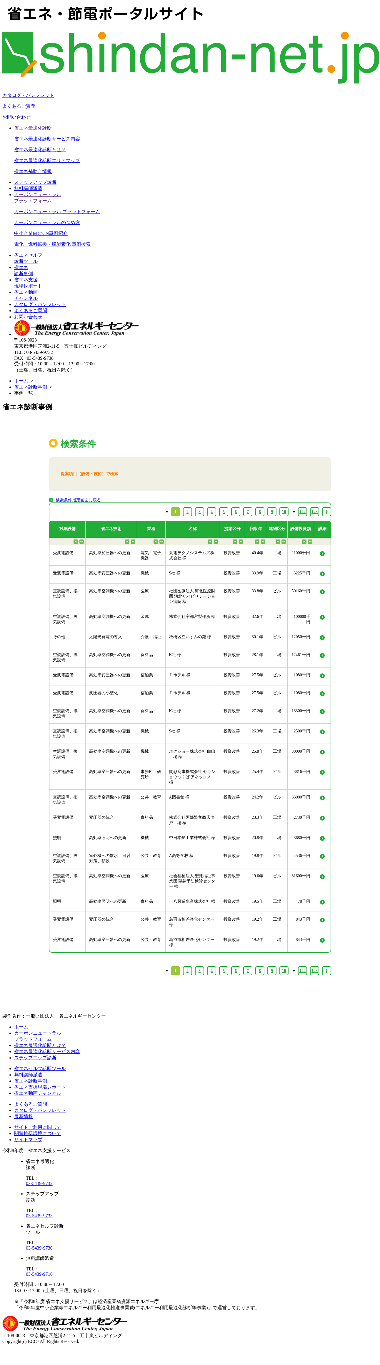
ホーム (21, 380)
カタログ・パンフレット (28, 95)
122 (302, 971)
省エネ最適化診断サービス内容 (47, 138)
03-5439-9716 (39, 1274)
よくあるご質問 (18, 106)
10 (284, 971)
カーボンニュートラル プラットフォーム (57, 211)
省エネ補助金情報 (33, 171)
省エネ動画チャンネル (37, 1093)
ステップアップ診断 (35, 182)
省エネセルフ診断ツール (40, 1068)
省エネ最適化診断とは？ (40, 149)
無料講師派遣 (28, 188)
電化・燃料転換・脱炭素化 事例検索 (52, 244)
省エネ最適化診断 (33, 127)
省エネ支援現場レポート (40, 1087)
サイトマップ (28, 1139)
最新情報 (23, 1116)
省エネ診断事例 (30, 386)
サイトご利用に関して (37, 1127)
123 (314, 971)
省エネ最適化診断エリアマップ (47, 160)
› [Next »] (326, 971)
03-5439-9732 (39, 1183)
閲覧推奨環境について (37, 1133)
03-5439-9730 (39, 1247)
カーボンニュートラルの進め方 (47, 222)
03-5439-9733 (39, 1215)
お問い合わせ (16, 117)
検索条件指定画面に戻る (78, 500)
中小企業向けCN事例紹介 (41, 233)
